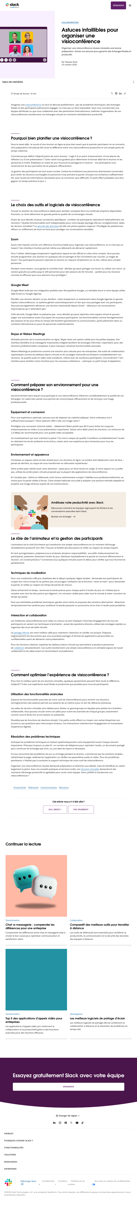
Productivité (20, 787)
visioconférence (33, 104)
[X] (71, 1123)
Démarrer (118, 5)
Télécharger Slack (28, 1182)
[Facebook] (65, 1123)
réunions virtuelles (90, 769)
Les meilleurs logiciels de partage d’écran (97, 1018)
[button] (68, 1115)
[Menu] (129, 5)
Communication (49, 787)
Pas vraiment (80, 809)
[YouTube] (77, 1123)
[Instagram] (60, 1123)
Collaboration (70, 22)
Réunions (64, 787)
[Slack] (12, 5)
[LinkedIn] (54, 1123)
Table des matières (12, 82)
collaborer (19, 647)
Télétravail (33, 787)
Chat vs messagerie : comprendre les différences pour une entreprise (30, 926)
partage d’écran (21, 632)
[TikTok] (82, 1123)
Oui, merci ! (55, 809)
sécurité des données (48, 226)
